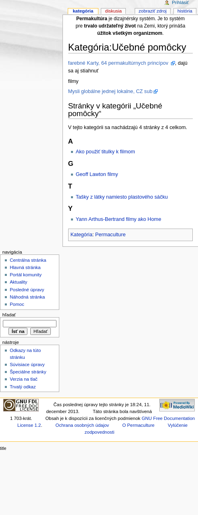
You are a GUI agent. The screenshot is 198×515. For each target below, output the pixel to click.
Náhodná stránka (27, 297)
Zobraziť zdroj (153, 10)
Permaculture (110, 234)
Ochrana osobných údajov (82, 425)
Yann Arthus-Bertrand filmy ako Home (118, 219)
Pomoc (17, 304)
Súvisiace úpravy (27, 364)
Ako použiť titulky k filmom (105, 152)
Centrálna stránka (28, 260)
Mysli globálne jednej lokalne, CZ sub (110, 91)
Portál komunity (26, 274)
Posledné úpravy (27, 289)
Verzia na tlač (24, 379)
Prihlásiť (180, 2)
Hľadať (9, 314)
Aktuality (18, 282)
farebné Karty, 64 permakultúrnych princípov (119, 63)
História (184, 10)
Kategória (81, 234)
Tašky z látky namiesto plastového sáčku (122, 197)
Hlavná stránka (25, 267)
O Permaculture (138, 425)
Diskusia (113, 10)
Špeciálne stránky (28, 371)
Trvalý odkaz (23, 386)
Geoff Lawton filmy (97, 174)
